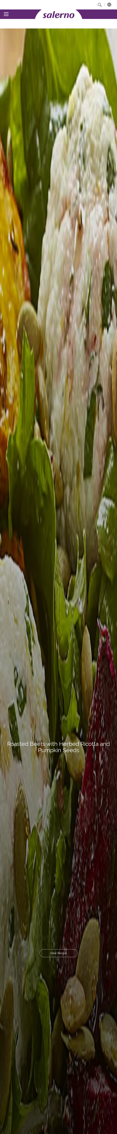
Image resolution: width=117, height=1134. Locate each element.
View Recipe (58, 953)
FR (109, 5)
